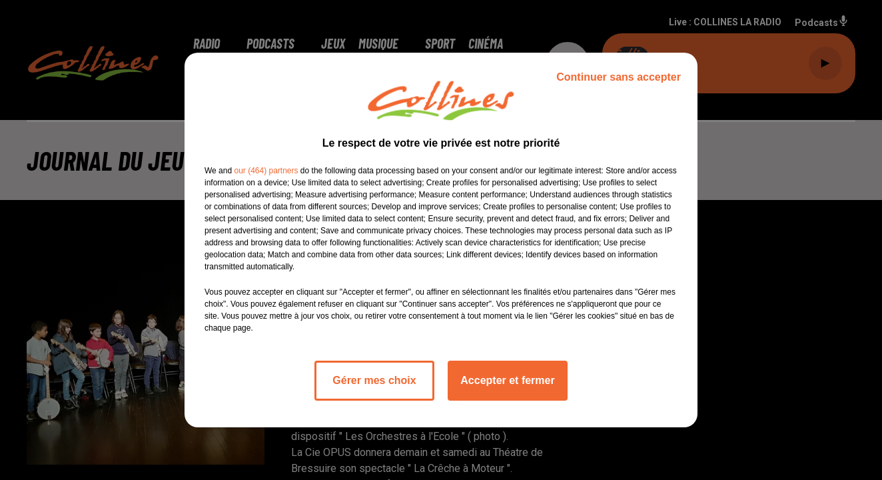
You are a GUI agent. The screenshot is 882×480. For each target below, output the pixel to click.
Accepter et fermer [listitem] (507, 380)
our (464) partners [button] (266, 170)
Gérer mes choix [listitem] (374, 380)
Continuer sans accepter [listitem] (618, 77)
